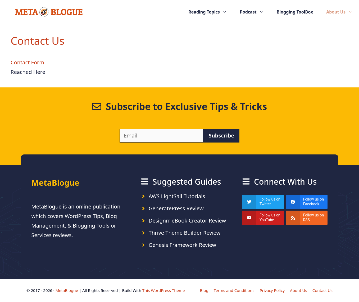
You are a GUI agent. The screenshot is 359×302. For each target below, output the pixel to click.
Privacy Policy (272, 290)
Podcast (255, 12)
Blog (204, 290)
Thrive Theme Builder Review (184, 232)
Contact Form (27, 62)
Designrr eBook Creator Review (187, 220)
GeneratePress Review (176, 208)
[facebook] (307, 202)
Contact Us (322, 290)
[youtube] (263, 218)
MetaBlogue (66, 290)
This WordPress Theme (163, 290)
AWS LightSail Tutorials (177, 196)
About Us (342, 12)
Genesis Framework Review (182, 244)
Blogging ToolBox (295, 12)
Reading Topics (210, 12)
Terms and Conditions (234, 290)
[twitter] (263, 202)
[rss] (307, 218)
